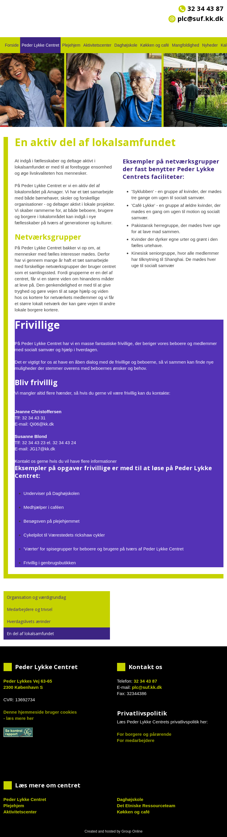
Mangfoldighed (185, 45)
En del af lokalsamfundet (30, 633)
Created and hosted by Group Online (113, 831)
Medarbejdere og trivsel (29, 609)
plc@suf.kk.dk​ (195, 18)
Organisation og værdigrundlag (36, 597)
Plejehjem (71, 45)
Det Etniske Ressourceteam (146, 805)
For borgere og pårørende (144, 734)
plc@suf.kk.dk (147, 687)
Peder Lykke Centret (40, 45)
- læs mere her (19, 718)
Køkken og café (154, 45)
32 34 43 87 (201, 8)
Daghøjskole (125, 45)
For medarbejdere (136, 740)
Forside (12, 45)
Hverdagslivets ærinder (29, 621)
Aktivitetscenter (97, 45)
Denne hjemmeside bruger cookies (40, 712)
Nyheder (210, 45)
